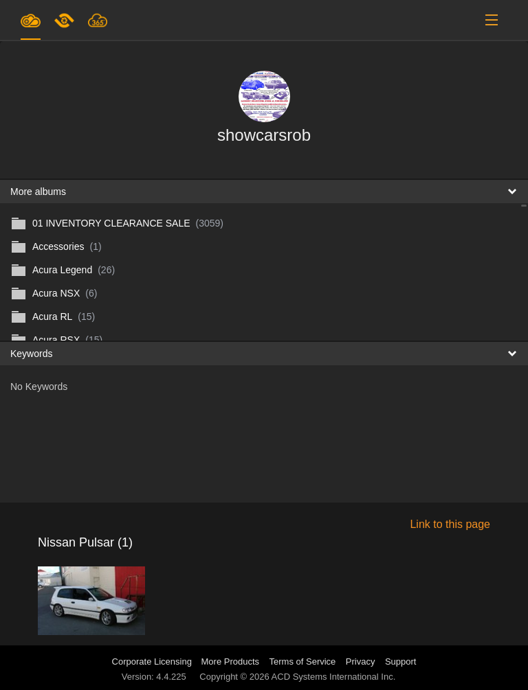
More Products (230, 661)
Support (401, 661)
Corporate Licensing (153, 661)
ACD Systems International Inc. (334, 676)
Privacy (360, 661)
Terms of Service (303, 661)
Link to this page (450, 524)
